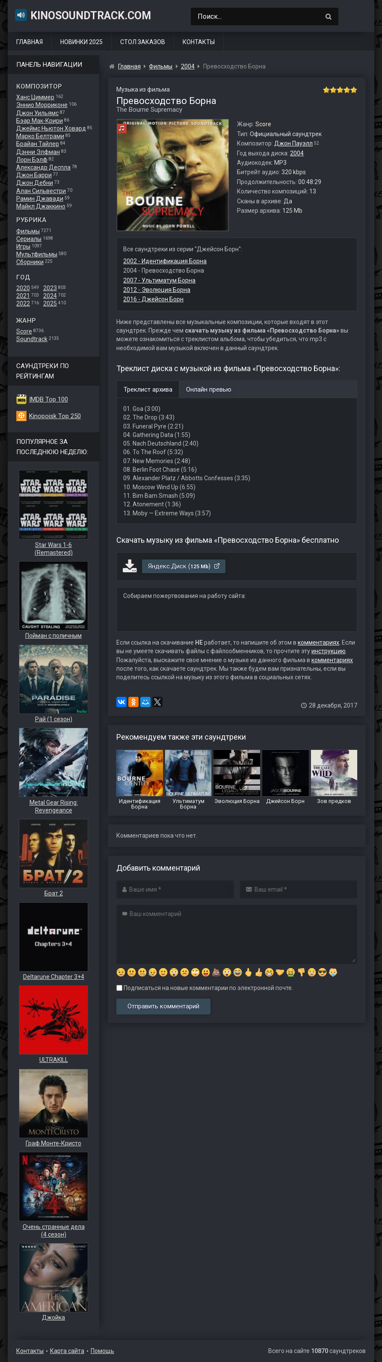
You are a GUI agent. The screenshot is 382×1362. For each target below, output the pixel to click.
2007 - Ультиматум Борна (159, 280)
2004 (297, 153)
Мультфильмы (36, 254)
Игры (23, 246)
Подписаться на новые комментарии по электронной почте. (204, 987)
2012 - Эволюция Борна (156, 289)
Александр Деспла (43, 167)
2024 (50, 295)
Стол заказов (142, 42)
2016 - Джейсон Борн (153, 299)
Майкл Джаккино (40, 206)
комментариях (318, 642)
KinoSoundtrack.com (82, 15)
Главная (29, 42)
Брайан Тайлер (37, 143)
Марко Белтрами (40, 136)
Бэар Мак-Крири (39, 120)
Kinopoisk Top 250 (55, 416)
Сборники (30, 262)
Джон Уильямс (37, 113)
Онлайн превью (208, 389)
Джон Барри (34, 175)
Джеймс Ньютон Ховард (51, 128)
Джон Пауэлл (293, 143)
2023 (50, 288)
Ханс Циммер (35, 97)
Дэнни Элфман (38, 152)
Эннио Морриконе (42, 104)
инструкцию (328, 651)
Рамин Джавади (39, 198)
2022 (23, 303)
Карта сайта (67, 1350)
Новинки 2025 (81, 42)
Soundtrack (31, 339)
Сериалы (28, 238)
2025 (50, 303)
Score (24, 331)
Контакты (199, 42)
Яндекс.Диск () (184, 566)
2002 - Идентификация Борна (165, 261)
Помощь (102, 1350)
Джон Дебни (34, 182)
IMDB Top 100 (48, 399)
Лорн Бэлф (31, 159)
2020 (23, 288)
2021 (23, 295)
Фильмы (28, 231)
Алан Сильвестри (41, 190)
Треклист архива (148, 389)
